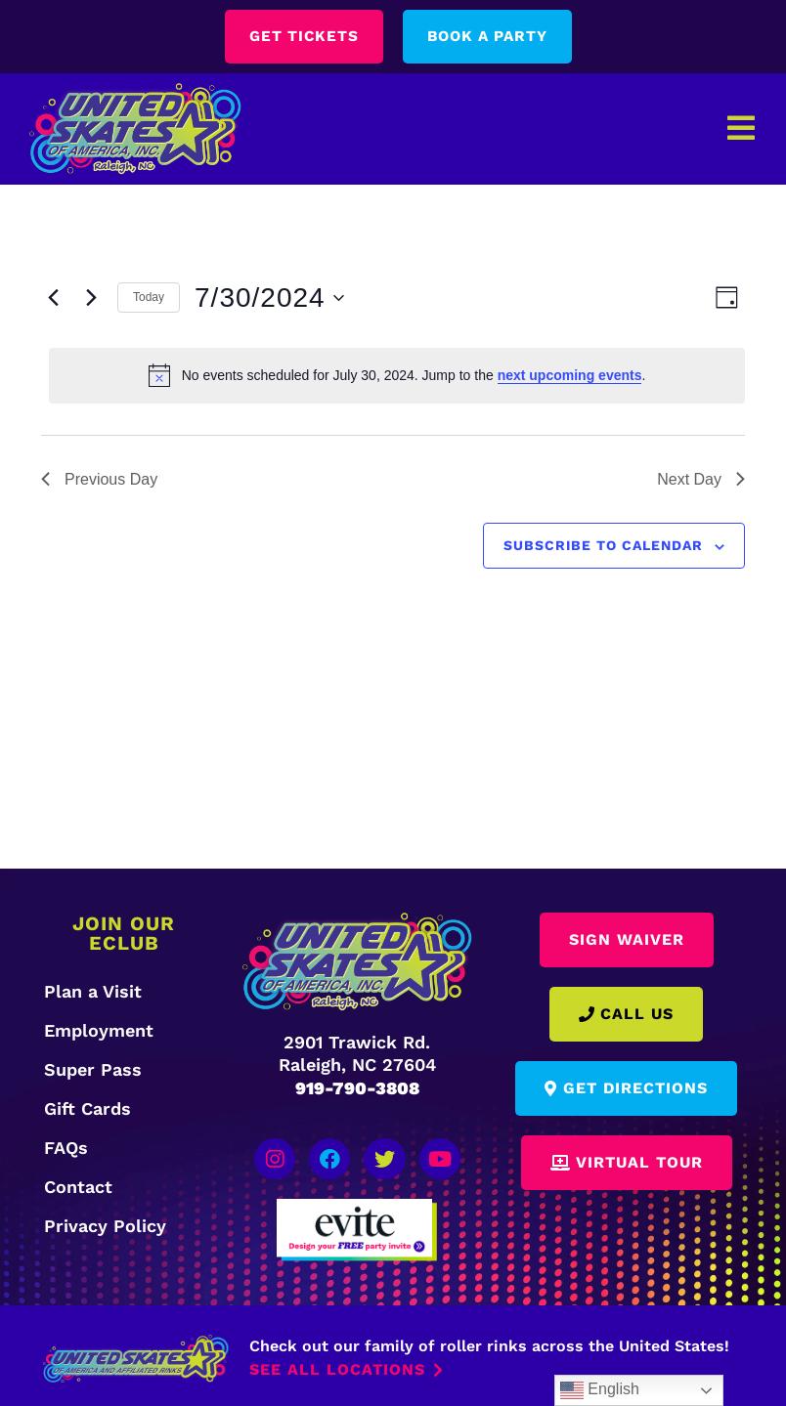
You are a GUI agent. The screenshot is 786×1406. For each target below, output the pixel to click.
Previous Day (99, 479)
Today (148, 298)
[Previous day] (53, 298)
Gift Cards (87, 1108)
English (599, 1390)
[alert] (397, 376)
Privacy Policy (105, 1225)
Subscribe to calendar (603, 546)
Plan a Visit (93, 991)
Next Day (701, 479)
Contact (78, 1186)
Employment (98, 1030)
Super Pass (93, 1069)
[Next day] (91, 298)
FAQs (66, 1147)
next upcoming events (570, 376)
